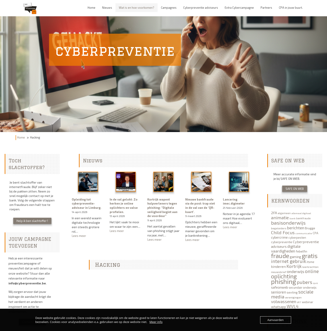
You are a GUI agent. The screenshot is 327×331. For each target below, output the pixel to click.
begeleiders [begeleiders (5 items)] (278, 228)
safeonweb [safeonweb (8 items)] (279, 287)
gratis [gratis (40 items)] (310, 255)
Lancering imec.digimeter (234, 201)
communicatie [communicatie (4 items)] (303, 233)
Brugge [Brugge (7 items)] (310, 228)
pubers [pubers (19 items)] (304, 282)
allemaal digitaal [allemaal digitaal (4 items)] (301, 213)
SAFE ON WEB (295, 188)
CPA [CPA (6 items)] (315, 233)
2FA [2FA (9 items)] (274, 213)
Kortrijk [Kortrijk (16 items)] (294, 266)
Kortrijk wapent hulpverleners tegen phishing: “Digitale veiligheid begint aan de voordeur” (162, 208)
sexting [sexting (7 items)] (292, 292)
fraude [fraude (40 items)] (280, 255)
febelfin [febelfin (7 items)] (301, 251)
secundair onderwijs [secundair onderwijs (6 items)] (303, 287)
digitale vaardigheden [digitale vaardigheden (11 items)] (285, 248)
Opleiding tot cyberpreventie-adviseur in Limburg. (86, 203)
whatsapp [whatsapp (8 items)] (278, 307)
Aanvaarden (275, 320)
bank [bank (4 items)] (293, 218)
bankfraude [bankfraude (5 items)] (303, 218)
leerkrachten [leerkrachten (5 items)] (310, 266)
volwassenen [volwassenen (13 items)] (283, 301)
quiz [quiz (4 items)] (315, 282)
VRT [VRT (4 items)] (299, 302)
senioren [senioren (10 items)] (278, 292)
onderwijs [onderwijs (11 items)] (295, 271)
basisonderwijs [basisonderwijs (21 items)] (288, 222)
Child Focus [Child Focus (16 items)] (283, 232)
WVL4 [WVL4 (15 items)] (292, 306)
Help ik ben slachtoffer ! (32, 221)
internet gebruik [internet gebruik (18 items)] (288, 261)
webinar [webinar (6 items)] (307, 302)
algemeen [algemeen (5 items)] (284, 213)
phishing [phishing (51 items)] (283, 281)
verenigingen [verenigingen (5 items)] (293, 297)
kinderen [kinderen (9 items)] (278, 266)
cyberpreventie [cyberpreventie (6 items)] (281, 242)
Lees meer (88, 236)
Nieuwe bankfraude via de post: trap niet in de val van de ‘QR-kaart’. (200, 206)
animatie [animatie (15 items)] (280, 217)
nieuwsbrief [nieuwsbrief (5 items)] (278, 271)
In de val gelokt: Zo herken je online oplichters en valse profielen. (124, 206)
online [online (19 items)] (312, 271)
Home (21, 137)
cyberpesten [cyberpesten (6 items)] (297, 237)
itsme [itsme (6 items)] (310, 262)
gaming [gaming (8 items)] (295, 257)
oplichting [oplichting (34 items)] (284, 276)
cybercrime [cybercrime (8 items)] (279, 237)
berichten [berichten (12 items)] (295, 227)
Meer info (156, 322)
